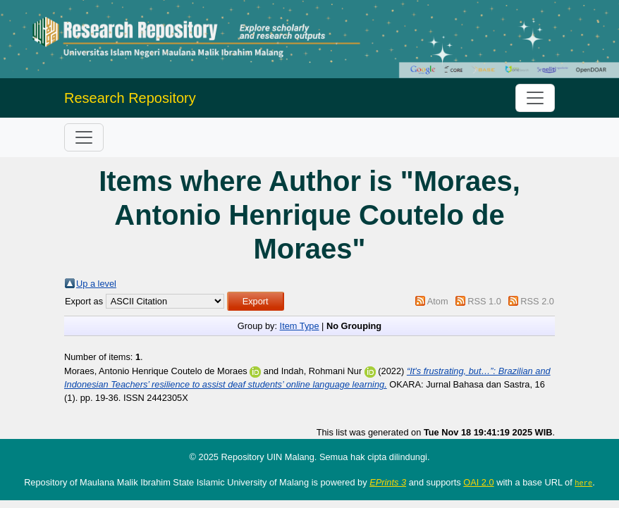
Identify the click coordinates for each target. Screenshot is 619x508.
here (583, 483)
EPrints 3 (387, 482)
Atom (437, 301)
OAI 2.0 (478, 482)
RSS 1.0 (484, 301)
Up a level (96, 283)
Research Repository (130, 98)
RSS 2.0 (537, 301)
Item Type (299, 326)
